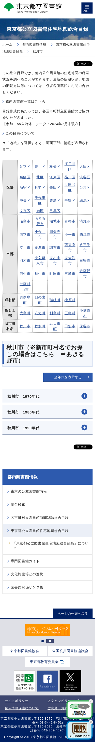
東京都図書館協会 (24, 651)
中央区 (25, 200)
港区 (40, 211)
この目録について (20, 133)
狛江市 (84, 234)
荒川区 (40, 166)
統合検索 (18, 504)
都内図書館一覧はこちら (26, 101)
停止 (50, 641)
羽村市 (25, 261)
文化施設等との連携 (27, 574)
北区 (40, 177)
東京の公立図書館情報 (29, 491)
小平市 (69, 234)
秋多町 (40, 326)
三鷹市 (69, 274)
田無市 (69, 326)
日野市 (84, 261)
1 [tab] (42, 641)
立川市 (25, 247)
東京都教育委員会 (44, 662)
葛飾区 (25, 177)
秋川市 (25, 326)
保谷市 (84, 326)
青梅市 (69, 221)
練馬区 (84, 200)
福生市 (40, 274)
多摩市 (40, 247)
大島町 (25, 313)
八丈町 (40, 313)
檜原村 (69, 300)
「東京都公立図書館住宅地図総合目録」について (51, 546)
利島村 (54, 313)
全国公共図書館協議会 (70, 651)
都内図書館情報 (22, 477)
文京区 (25, 211)
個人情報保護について (22, 708)
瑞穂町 (54, 300)
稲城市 (54, 221)
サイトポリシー (17, 701)
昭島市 (25, 221)
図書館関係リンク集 (27, 587)
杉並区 (40, 187)
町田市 (54, 274)
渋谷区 (84, 177)
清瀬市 (84, 221)
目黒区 (54, 211)
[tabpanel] (47, 630)
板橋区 (54, 166)
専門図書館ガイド (25, 561)
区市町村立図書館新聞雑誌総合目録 (40, 518)
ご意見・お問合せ (61, 708)
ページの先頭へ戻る (73, 613)
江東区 (54, 177)
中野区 (69, 200)
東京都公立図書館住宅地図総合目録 (40, 531)
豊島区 (54, 200)
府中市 (25, 274)
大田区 (84, 166)
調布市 (54, 247)
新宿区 (25, 187)
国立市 (25, 234)
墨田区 (54, 187)
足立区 (25, 166)
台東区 (84, 187)
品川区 (69, 177)
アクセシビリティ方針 (64, 701)
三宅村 (69, 313)
